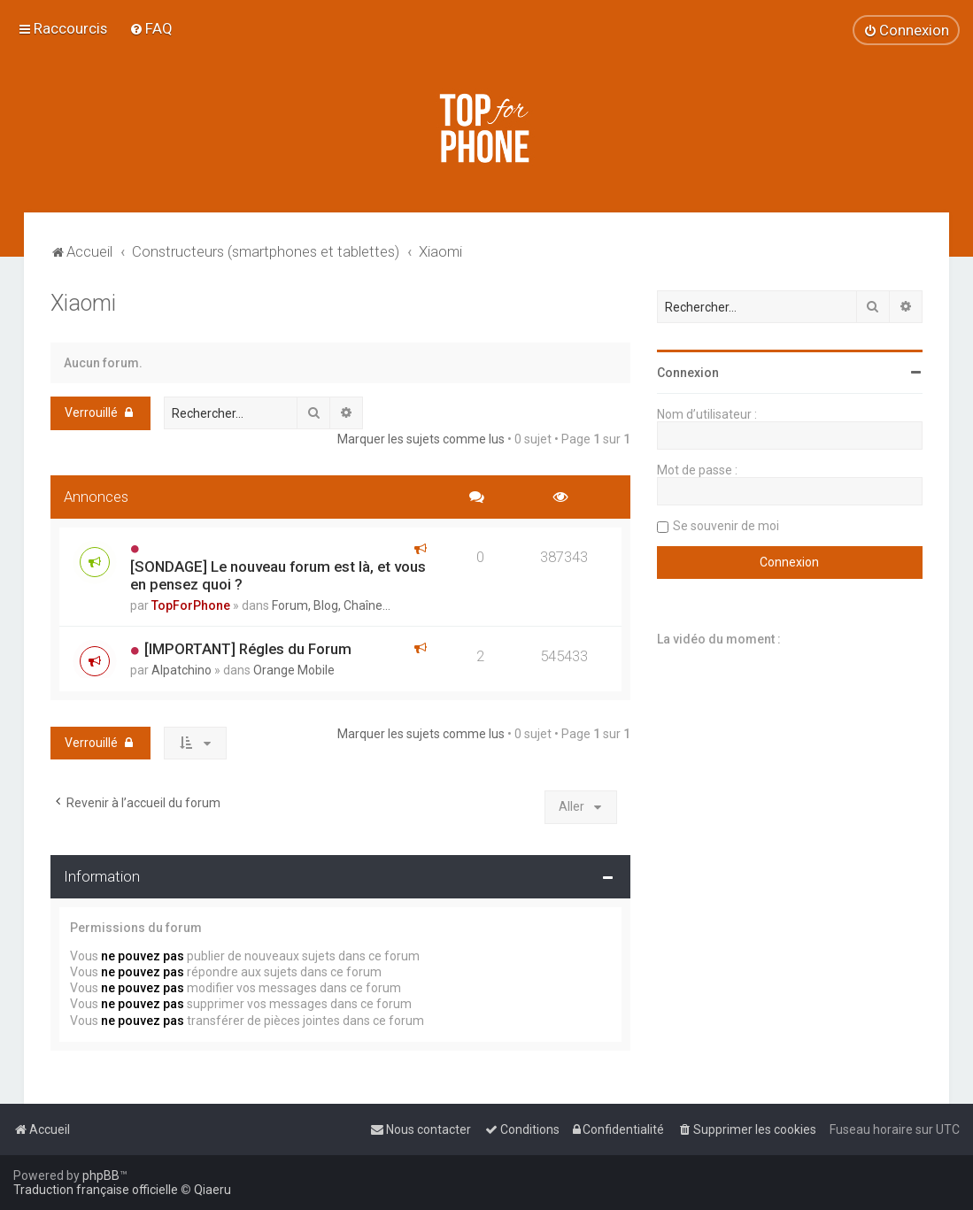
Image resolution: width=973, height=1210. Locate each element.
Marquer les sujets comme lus (421, 439)
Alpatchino (181, 670)
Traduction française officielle (95, 1190)
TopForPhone (190, 605)
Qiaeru (212, 1190)
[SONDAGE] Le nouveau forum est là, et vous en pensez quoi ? (278, 575)
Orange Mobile (294, 670)
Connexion (688, 373)
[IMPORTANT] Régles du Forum (247, 649)
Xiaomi (83, 303)
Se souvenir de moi (726, 526)
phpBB (101, 1175)
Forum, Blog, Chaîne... (331, 605)
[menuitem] (151, 28)
